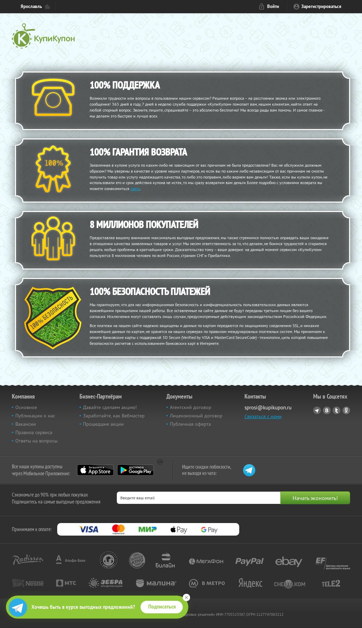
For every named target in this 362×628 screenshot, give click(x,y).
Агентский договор (190, 407)
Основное (26, 407)
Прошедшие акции (103, 424)
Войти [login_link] (273, 6)
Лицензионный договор (196, 416)
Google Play (135, 470)
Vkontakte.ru (327, 410)
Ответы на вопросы (36, 441)
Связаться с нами (263, 416)
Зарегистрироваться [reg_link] (321, 6)
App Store (95, 470)
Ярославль (31, 6)
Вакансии (25, 424)
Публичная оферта (190, 424)
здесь (135, 188)
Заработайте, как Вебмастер (114, 416)
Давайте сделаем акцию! (110, 407)
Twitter (336, 410)
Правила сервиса (33, 432)
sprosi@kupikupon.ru (268, 407)
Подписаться (162, 607)
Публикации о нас (35, 416)
